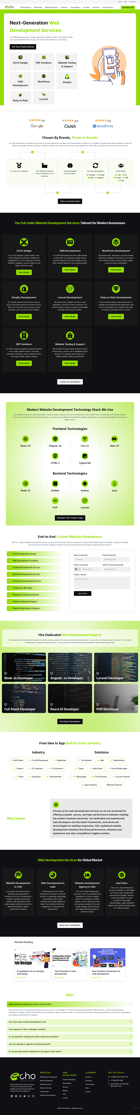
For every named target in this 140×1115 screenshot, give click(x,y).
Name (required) (88, 558)
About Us (88, 1077)
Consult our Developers (70, 382)
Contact (88, 1091)
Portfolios (88, 1080)
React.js (65, 1087)
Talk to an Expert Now (70, 201)
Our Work (87, 7)
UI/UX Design (20, 62)
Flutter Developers (69, 1079)
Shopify (67, 82)
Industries (96, 7)
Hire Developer (108, 7)
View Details (23, 272)
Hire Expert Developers (70, 721)
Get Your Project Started (23, 47)
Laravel (43, 99)
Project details (102, 581)
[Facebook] (16, 1096)
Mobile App (39, 7)
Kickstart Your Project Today (70, 518)
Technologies (75, 7)
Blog (125, 1)
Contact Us (132, 1)
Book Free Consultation (70, 925)
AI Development (26, 7)
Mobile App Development (48, 1077)
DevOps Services (46, 1088)
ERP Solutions (44, 62)
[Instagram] (20, 1096)
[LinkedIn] (11, 1096)
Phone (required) (88, 568)
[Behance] (29, 1096)
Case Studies (89, 1084)
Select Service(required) (116, 568)
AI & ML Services (45, 1084)
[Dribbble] (33, 1096)
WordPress (44, 81)
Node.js (65, 1090)
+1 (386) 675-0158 (117, 1080)
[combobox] (77, 569)
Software (65, 7)
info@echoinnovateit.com (119, 1077)
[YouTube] (24, 1096)
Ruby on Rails (20, 100)
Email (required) (116, 558)
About (120, 1)
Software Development (48, 1095)
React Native (67, 1083)
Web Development (52, 7)
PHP (64, 1094)
